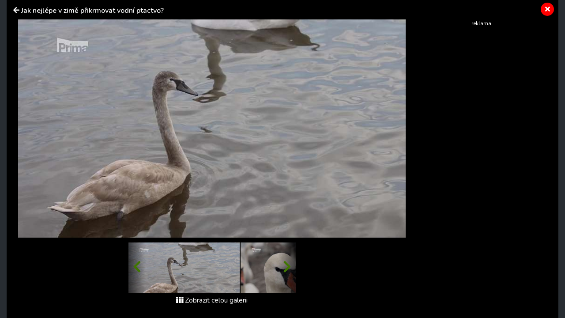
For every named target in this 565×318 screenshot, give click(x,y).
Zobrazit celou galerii (212, 300)
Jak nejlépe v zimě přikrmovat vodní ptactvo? (92, 10)
